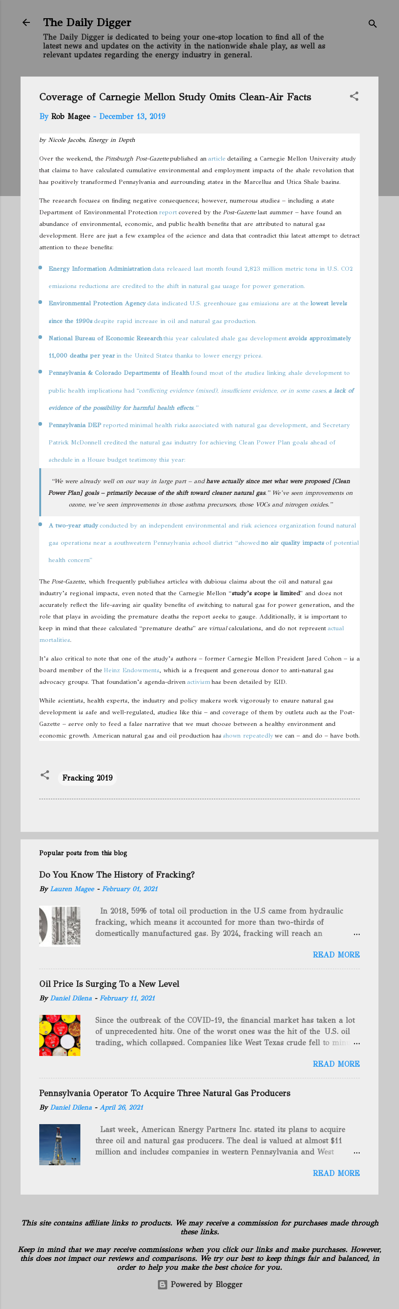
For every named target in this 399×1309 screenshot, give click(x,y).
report (168, 212)
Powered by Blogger (199, 1284)
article (217, 158)
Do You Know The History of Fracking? (116, 875)
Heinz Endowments (131, 670)
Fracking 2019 (87, 778)
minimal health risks (158, 425)
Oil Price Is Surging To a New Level (109, 984)
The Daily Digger (87, 22)
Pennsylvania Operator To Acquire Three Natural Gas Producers (164, 1093)
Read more (336, 954)
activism (198, 682)
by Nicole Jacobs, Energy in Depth (87, 140)
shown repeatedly (248, 735)
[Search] (372, 25)
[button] (354, 98)
